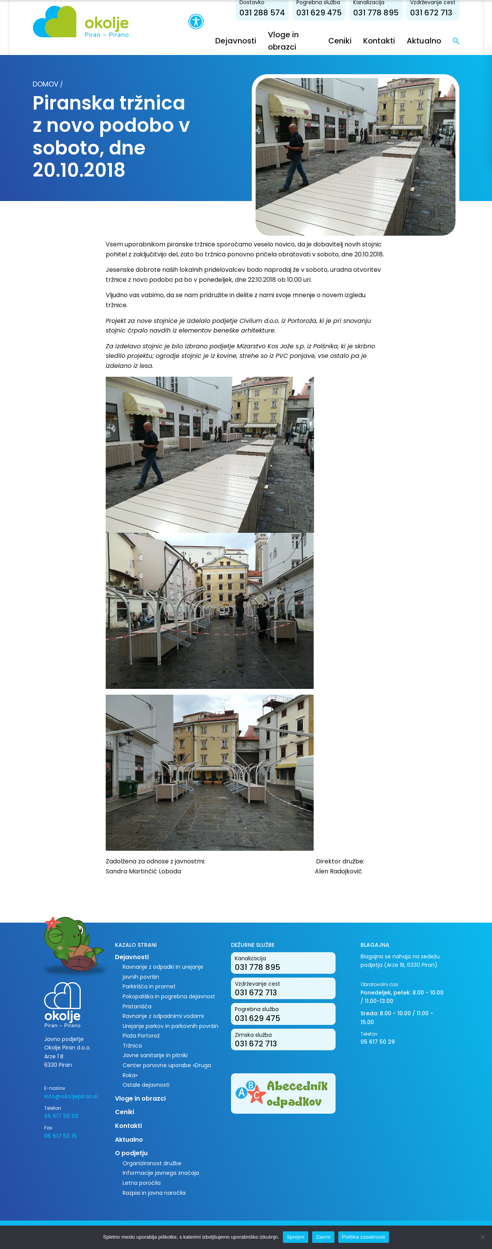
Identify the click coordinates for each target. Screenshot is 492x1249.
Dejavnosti (235, 40)
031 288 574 (262, 12)
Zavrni (323, 1237)
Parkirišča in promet (149, 986)
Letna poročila (142, 1183)
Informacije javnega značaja (161, 1173)
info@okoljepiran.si (71, 1096)
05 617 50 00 (61, 1116)
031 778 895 (376, 12)
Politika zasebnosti (363, 1237)
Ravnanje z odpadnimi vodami (163, 1016)
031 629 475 (319, 12)
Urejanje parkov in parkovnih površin (170, 1026)
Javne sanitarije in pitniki (155, 1055)
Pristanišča (137, 1006)
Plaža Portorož (141, 1035)
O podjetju (131, 1153)
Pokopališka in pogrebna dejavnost (169, 996)
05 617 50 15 (60, 1136)
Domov (45, 84)
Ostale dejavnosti (146, 1085)
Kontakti (379, 40)
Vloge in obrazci (140, 1098)
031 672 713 (431, 12)
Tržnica (132, 1045)
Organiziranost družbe (152, 1163)
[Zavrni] (482, 1237)
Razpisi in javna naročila (154, 1193)
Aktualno (424, 40)
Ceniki (340, 40)
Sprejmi (295, 1237)
